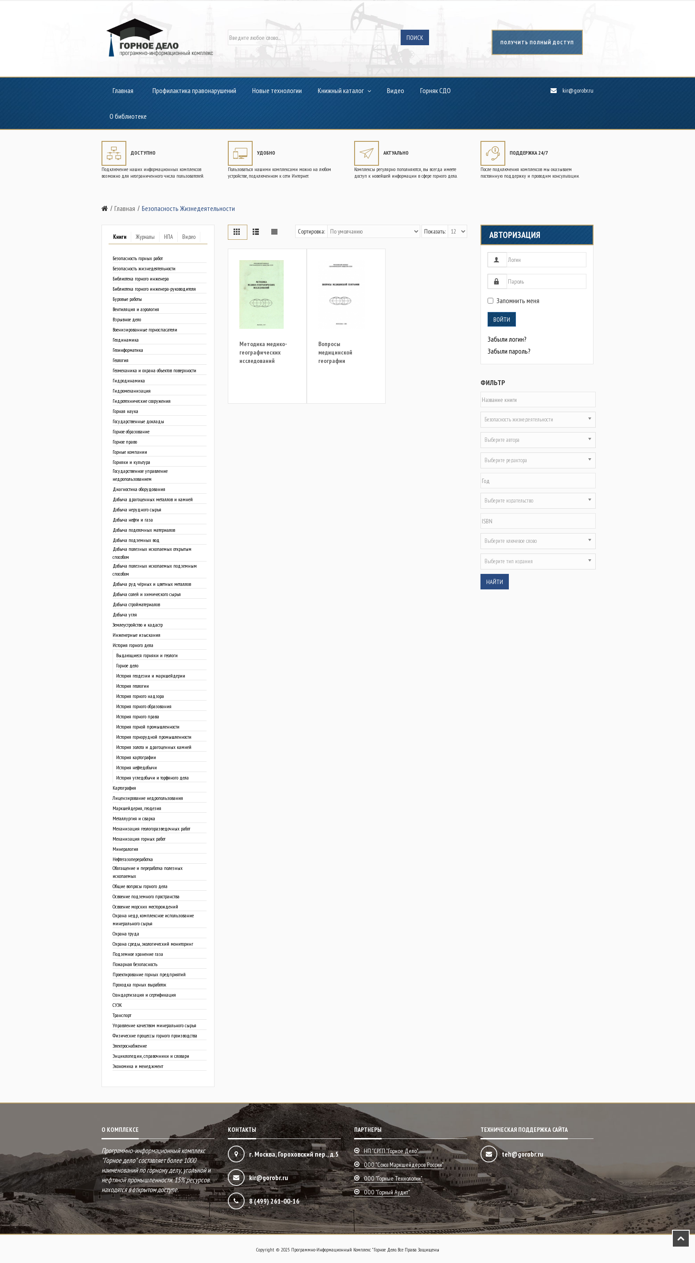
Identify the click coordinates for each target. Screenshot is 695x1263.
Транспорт (122, 1015)
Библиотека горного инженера (141, 278)
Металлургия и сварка (134, 818)
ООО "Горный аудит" (387, 1192)
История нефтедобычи (136, 767)
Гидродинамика (129, 380)
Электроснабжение (130, 1045)
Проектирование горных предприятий (149, 974)
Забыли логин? (507, 339)
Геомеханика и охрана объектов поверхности (154, 370)
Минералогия (125, 849)
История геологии (132, 685)
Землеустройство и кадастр (138, 624)
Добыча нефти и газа (133, 519)
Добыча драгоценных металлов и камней (153, 499)
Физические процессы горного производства (155, 1035)
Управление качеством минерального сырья (154, 1025)
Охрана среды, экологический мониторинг (153, 943)
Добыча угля (125, 614)
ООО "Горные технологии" (393, 1178)
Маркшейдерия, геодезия (137, 808)
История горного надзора (140, 696)
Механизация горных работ (139, 838)
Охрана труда (126, 933)
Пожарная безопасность (135, 964)
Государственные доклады (138, 421)
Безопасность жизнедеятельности (144, 268)
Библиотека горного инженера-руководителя (154, 288)
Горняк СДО (435, 90)
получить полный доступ (537, 42)
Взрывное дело (127, 319)
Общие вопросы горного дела (140, 886)
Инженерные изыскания (136, 635)
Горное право (125, 441)
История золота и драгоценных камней (153, 747)
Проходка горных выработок (139, 984)
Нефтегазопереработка (133, 859)
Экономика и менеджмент (138, 1066)
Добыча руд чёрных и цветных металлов (152, 584)
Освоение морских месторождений (145, 906)
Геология (121, 360)
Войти (501, 320)
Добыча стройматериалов (136, 604)
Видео (395, 90)
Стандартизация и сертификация (144, 994)
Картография (124, 787)
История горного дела (133, 645)
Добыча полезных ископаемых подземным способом (155, 569)
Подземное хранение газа (138, 954)
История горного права (137, 716)
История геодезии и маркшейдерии (150, 675)
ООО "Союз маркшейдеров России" (404, 1165)
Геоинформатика (128, 350)
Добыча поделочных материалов (144, 529)
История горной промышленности (148, 726)
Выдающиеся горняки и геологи (147, 655)
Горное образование (131, 431)
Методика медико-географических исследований (263, 352)
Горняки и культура (131, 462)
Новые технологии (277, 90)
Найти (494, 582)
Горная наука (125, 411)
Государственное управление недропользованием (140, 475)
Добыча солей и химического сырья (147, 594)
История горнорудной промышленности (153, 736)
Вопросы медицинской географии (335, 352)
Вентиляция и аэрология (136, 309)
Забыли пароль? (509, 351)
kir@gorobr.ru (577, 90)
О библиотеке (128, 116)
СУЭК (117, 1005)
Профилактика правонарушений (194, 90)
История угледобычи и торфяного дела (152, 777)
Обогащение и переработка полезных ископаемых (148, 872)
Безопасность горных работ (138, 258)
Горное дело (127, 665)
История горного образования (144, 706)
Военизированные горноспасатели (145, 329)
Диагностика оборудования (139, 489)
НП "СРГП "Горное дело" (391, 1151)
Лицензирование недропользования (148, 798)
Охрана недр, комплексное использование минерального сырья (153, 919)
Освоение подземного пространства (146, 896)
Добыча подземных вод (136, 540)
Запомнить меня (513, 300)
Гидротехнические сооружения (142, 401)
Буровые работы (127, 299)
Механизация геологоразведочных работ (151, 828)
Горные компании (130, 451)
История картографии (136, 757)
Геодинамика (126, 339)
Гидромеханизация (132, 390)
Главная (123, 90)
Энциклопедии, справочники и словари (151, 1055)
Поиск (414, 38)
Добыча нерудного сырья (137, 509)
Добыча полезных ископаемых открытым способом (152, 553)
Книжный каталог (341, 90)
